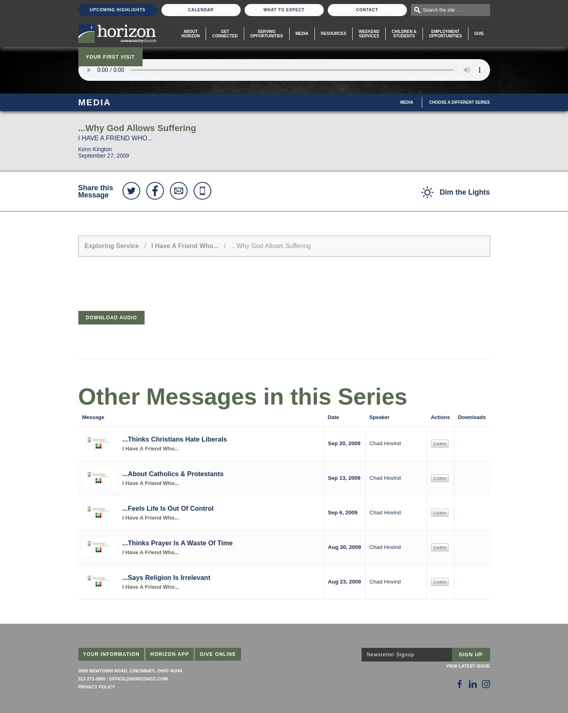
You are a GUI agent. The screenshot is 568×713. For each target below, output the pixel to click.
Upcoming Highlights (117, 10)
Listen (439, 443)
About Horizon (190, 33)
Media (302, 33)
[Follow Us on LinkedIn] (473, 684)
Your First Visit (110, 57)
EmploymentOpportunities (445, 33)
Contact (367, 10)
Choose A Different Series (459, 102)
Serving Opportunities (266, 33)
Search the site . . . (443, 10)
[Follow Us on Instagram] (486, 684)
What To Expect (284, 10)
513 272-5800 (92, 678)
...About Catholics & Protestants (173, 473)
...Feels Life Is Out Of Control (168, 508)
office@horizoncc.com (138, 678)
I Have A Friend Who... (185, 245)
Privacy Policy (96, 686)
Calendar (201, 10)
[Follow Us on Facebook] (460, 684)
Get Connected (224, 33)
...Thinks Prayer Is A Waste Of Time (178, 543)
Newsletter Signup (391, 655)
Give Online (218, 654)
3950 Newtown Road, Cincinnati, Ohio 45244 (130, 670)
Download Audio (111, 318)
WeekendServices (369, 33)
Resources (333, 33)
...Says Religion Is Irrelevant (166, 577)
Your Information (111, 654)
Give (479, 33)
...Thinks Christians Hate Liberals (175, 439)
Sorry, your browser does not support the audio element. (284, 70)
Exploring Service (112, 245)
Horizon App (169, 654)
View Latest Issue (468, 666)
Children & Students (404, 33)
